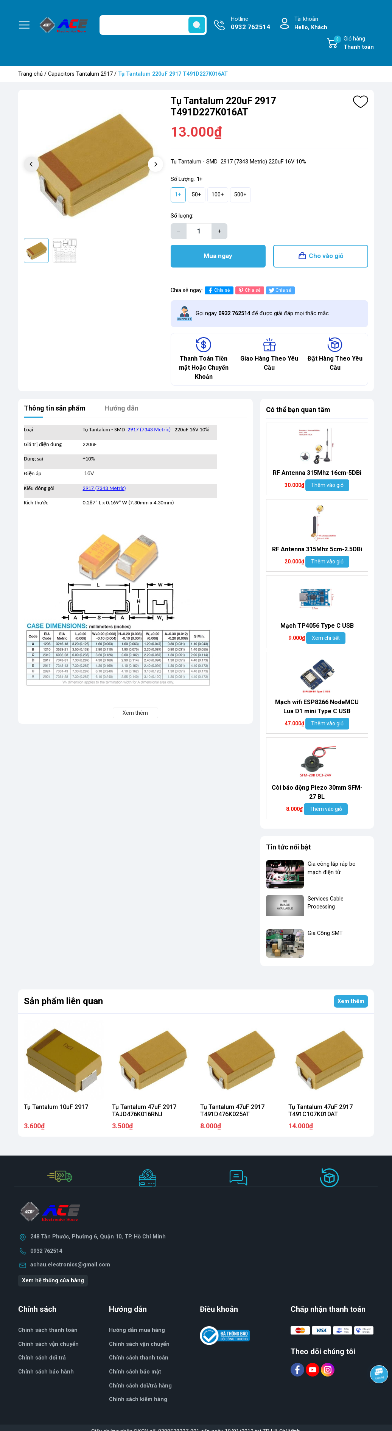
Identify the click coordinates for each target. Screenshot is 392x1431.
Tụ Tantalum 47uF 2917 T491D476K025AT (232, 1110)
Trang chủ (30, 74)
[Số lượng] (199, 231)
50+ (196, 194)
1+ (178, 194)
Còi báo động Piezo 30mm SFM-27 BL (317, 792)
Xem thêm (351, 1001)
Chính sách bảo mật (135, 1372)
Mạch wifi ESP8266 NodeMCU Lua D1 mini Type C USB (317, 706)
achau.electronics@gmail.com (70, 1264)
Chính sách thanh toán (138, 1358)
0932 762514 (46, 1251)
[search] (196, 25)
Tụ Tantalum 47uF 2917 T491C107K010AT (320, 1110)
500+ (240, 194)
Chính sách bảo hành (46, 1372)
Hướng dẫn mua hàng (137, 1330)
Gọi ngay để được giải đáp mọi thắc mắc (262, 313)
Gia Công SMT (325, 933)
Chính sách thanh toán (48, 1330)
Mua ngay (218, 256)
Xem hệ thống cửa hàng (53, 1280)
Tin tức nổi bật (288, 847)
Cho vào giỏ (326, 256)
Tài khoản (310, 23)
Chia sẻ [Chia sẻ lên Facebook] (218, 290)
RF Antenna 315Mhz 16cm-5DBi (317, 472)
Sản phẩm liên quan (63, 1001)
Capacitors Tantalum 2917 (80, 74)
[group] (93, 165)
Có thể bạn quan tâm (298, 410)
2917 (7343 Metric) (149, 429)
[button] (155, 164)
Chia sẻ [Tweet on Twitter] (279, 290)
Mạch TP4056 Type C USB (317, 625)
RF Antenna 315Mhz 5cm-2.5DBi (317, 549)
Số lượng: (182, 216)
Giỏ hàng (354, 43)
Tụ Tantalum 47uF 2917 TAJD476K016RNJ (144, 1110)
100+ (218, 194)
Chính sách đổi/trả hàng (140, 1386)
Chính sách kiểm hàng (138, 1399)
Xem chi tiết (326, 638)
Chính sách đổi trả (42, 1358)
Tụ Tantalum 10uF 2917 (56, 1107)
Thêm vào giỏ (327, 485)
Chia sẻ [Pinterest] (248, 290)
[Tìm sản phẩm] (153, 25)
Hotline (250, 24)
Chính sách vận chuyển (139, 1344)
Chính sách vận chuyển (48, 1344)
